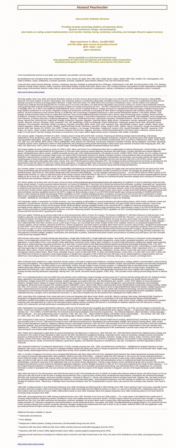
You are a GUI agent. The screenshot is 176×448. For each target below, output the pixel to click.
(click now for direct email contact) (31, 92)
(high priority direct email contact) (31, 444)
